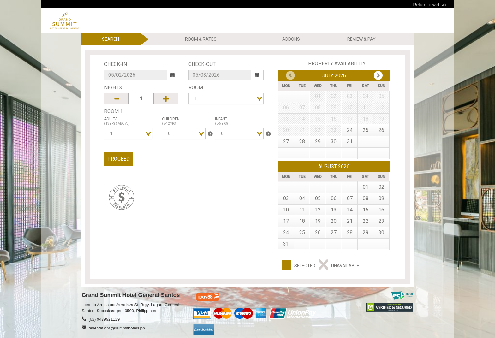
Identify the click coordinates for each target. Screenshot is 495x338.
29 (318, 142)
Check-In (115, 64)
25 (365, 130)
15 (365, 210)
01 (365, 187)
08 (365, 198)
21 (350, 221)
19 (318, 221)
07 (350, 198)
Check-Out (202, 64)
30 (334, 142)
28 (302, 142)
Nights (113, 88)
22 (365, 221)
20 (334, 221)
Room (195, 88)
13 (334, 210)
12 (318, 210)
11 (302, 210)
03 (286, 198)
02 (381, 187)
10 (286, 210)
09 (381, 198)
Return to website (430, 4)
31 (350, 142)
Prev (378, 75)
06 (334, 198)
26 (381, 130)
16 (381, 210)
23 (381, 221)
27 (286, 142)
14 (350, 210)
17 (286, 221)
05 (318, 198)
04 (302, 198)
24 (350, 130)
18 (302, 221)
